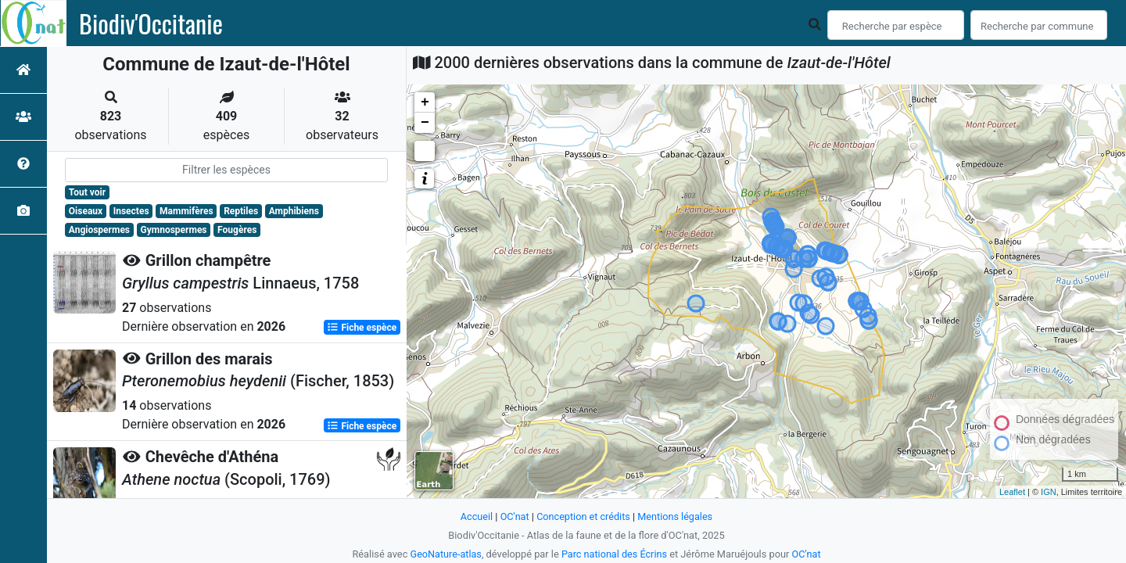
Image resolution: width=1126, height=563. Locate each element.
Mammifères (186, 211)
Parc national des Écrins (614, 554)
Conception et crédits (583, 516)
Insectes (131, 211)
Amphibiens (294, 211)
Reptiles (241, 211)
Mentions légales (676, 516)
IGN (1048, 492)
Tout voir (87, 192)
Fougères (236, 229)
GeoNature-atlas (445, 554)
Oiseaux (85, 211)
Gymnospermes (174, 229)
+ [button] (425, 102)
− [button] (425, 122)
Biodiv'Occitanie (151, 23)
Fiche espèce (361, 326)
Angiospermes (99, 229)
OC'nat (513, 516)
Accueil (475, 516)
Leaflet (1012, 492)
